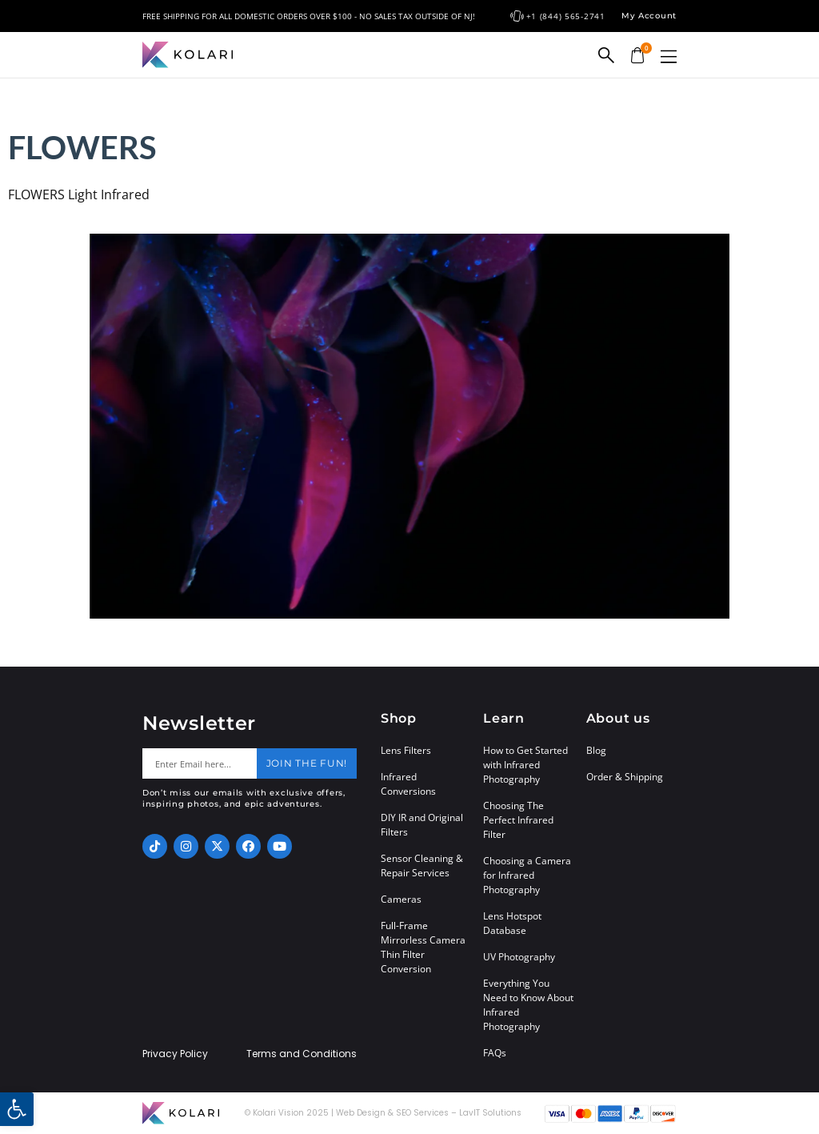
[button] (669, 56)
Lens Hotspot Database (512, 923)
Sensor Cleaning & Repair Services (422, 866)
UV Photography (519, 957)
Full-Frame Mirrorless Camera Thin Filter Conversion (423, 947)
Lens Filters (406, 750)
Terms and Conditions (301, 1054)
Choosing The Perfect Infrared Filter (518, 820)
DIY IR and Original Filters (422, 825)
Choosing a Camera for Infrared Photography (527, 875)
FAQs (494, 1053)
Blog (596, 750)
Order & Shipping (624, 776)
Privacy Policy (175, 1054)
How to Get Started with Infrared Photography (525, 764)
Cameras (401, 899)
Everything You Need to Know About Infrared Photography (528, 1004)
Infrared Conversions (408, 784)
